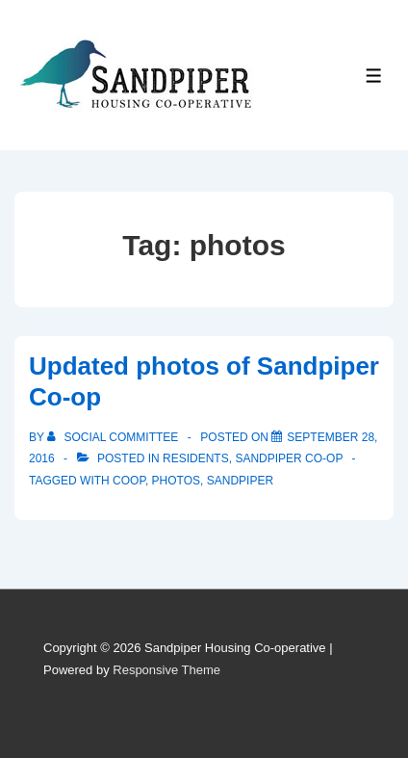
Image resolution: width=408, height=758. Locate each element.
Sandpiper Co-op (289, 458)
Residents (196, 458)
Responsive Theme (166, 670)
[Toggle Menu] (373, 75)
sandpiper (240, 480)
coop (129, 480)
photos (176, 480)
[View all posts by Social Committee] (114, 437)
